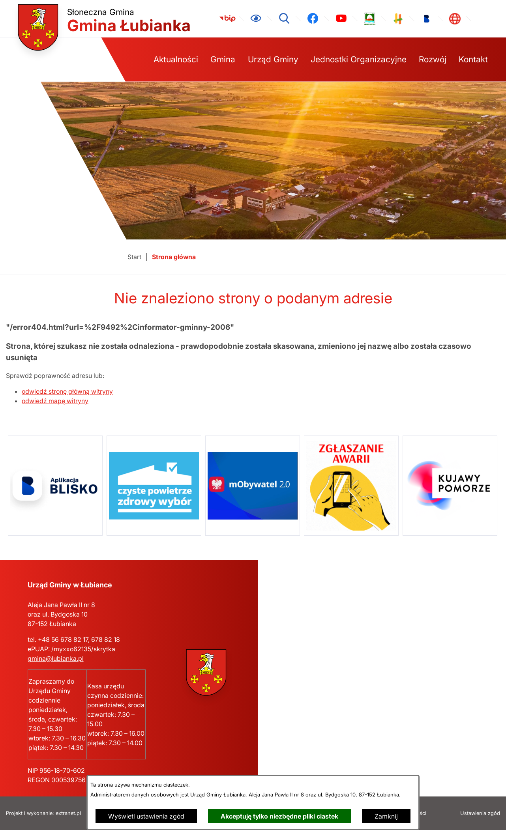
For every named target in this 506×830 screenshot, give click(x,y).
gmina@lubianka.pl (56, 658)
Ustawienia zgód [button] (480, 813)
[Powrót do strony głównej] (134, 257)
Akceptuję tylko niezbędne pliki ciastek (279, 816)
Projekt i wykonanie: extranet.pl (43, 813)
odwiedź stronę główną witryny (67, 391)
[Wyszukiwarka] (284, 18)
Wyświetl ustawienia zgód (146, 816)
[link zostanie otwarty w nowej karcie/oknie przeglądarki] (227, 18)
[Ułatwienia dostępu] (255, 18)
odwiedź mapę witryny (55, 401)
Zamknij (386, 816)
